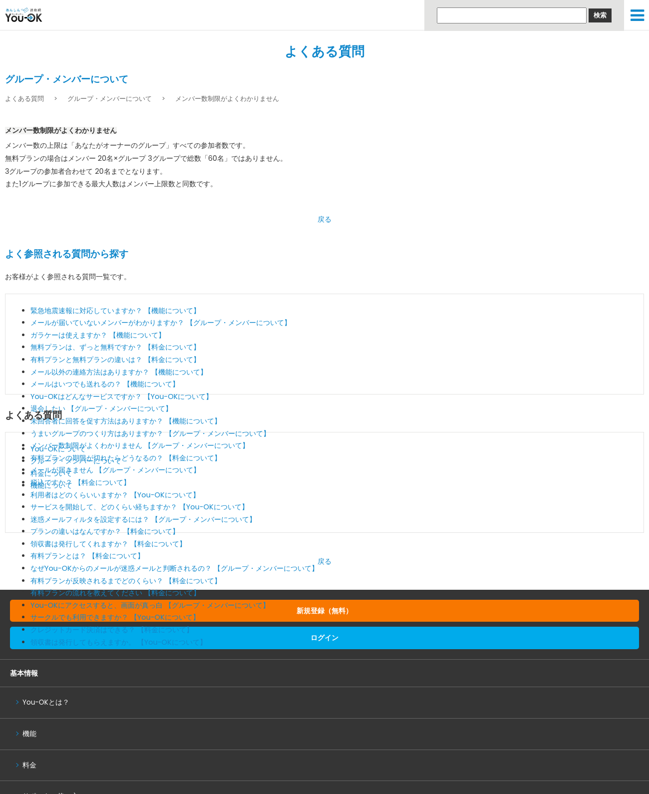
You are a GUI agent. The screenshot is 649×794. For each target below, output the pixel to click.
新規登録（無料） (324, 611)
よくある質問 (324, 51)
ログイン (324, 638)
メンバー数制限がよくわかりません (227, 98)
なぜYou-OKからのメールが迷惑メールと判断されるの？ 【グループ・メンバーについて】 (174, 568)
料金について (51, 473)
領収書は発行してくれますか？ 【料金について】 (108, 544)
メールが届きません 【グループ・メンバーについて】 (115, 470)
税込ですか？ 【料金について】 (80, 482)
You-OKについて (58, 449)
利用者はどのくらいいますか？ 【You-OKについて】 (115, 495)
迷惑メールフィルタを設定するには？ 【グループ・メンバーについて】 (143, 519)
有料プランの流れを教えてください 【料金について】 (115, 593)
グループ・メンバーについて (109, 98)
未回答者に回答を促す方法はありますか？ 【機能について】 (125, 421)
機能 (29, 734)
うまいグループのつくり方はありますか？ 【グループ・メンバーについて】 (150, 433)
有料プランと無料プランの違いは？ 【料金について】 (115, 360)
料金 (29, 765)
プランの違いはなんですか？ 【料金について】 (104, 531)
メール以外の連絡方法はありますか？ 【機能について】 (118, 372)
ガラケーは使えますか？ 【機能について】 (97, 335)
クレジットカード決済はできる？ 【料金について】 (111, 630)
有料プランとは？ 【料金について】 (87, 556)
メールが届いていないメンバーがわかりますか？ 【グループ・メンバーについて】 (160, 323)
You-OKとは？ (45, 702)
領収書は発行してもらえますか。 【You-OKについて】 (118, 642)
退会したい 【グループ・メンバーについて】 (101, 408)
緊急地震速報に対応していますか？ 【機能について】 (115, 311)
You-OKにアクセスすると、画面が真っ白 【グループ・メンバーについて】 (150, 605)
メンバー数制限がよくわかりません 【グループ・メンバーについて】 (139, 445)
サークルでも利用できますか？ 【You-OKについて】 (115, 617)
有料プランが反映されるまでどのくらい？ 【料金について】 (125, 581)
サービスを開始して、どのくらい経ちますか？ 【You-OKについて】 (139, 507)
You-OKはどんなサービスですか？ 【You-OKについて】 (121, 396)
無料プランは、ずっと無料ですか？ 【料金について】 (115, 347)
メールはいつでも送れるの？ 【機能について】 (104, 384)
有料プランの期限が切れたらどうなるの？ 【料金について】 (125, 458)
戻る (324, 219)
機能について (51, 485)
